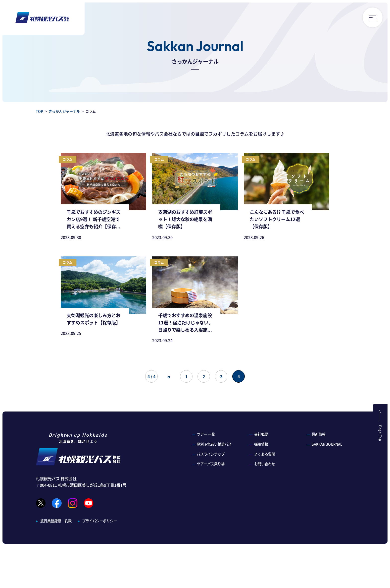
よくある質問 (264, 454)
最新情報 (319, 434)
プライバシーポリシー (99, 520)
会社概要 (261, 434)
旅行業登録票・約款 (56, 520)
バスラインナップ (211, 454)
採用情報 (261, 444)
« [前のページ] (168, 376)
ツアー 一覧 (206, 434)
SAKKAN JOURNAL (327, 444)
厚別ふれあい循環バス (214, 444)
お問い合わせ (264, 463)
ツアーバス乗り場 (211, 463)
